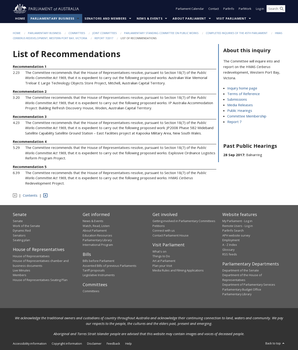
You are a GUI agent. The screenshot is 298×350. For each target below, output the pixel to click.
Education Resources (97, 235)
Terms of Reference (243, 94)
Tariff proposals (94, 270)
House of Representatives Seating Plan (40, 280)
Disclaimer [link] (94, 344)
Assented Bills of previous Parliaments (109, 266)
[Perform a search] (281, 8)
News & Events (150, 18)
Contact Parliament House (170, 235)
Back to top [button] (275, 343)
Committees (76, 33)
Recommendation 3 (30, 116)
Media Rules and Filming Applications (178, 270)
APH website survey (236, 235)
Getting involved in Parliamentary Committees (183, 221)
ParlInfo (228, 9)
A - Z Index (229, 245)
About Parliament (189, 18)
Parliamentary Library (97, 240)
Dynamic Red (22, 231)
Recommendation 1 (30, 66)
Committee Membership (246, 116)
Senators (19, 235)
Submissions (237, 99)
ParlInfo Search (233, 231)
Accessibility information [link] (30, 344)
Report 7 (234, 122)
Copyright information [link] (67, 344)
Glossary (228, 249)
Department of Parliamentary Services (248, 285)
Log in (260, 9)
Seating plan (21, 240)
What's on (159, 251)
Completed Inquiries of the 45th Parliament (237, 33)
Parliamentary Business (52, 18)
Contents (30, 195)
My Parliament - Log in (237, 221)
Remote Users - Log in (237, 226)
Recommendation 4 (30, 141)
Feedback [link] (113, 344)
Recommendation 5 (30, 166)
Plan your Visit (162, 266)
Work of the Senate (26, 226)
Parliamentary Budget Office (241, 289)
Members (19, 275)
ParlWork (245, 9)
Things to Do (161, 256)
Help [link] (128, 344)
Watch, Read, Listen (96, 226)
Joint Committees (104, 33)
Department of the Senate (240, 270)
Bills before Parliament (98, 261)
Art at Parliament (163, 261)
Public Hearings (239, 110)
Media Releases (240, 105)
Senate (18, 221)
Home (20, 18)
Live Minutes (21, 270)
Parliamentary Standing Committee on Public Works (161, 33)
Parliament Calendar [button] (190, 9)
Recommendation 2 (30, 91)
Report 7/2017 (104, 38)
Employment (231, 240)
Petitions (158, 226)
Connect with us (163, 231)
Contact (213, 9)
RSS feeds (229, 254)
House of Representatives (31, 256)
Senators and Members (106, 18)
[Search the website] (276, 8)
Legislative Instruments (99, 275)
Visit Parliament (231, 18)
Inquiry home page (242, 88)
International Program (98, 245)
